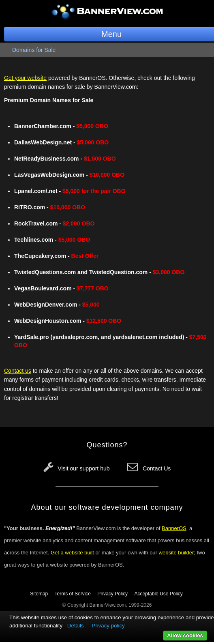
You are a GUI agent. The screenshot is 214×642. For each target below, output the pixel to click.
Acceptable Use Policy (158, 594)
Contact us (17, 370)
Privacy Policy (112, 594)
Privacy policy (108, 626)
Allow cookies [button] (185, 635)
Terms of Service (73, 594)
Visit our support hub (83, 468)
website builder (176, 553)
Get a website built (72, 553)
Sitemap (39, 594)
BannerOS (174, 528)
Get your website (25, 78)
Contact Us (157, 468)
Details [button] (75, 626)
